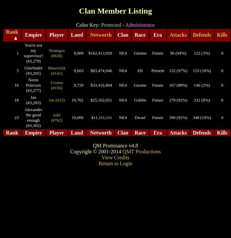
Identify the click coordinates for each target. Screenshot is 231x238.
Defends (202, 35)
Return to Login (115, 163)
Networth (101, 35)
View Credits (116, 157)
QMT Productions (142, 151)
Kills (222, 35)
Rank (12, 32)
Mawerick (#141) (56, 70)
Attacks (178, 35)
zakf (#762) (56, 117)
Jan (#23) (57, 100)
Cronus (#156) (57, 85)
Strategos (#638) (57, 53)
